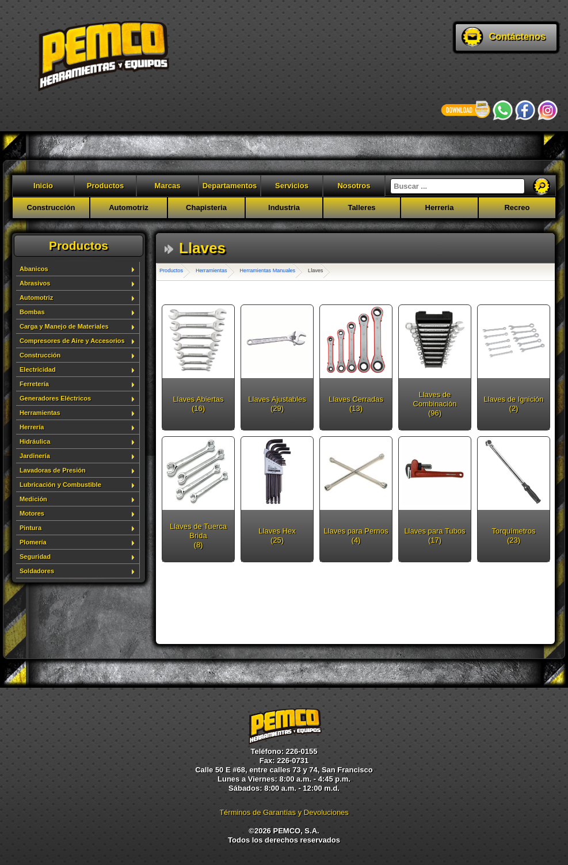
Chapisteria (206, 207)
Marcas (168, 185)
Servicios (291, 185)
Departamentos (230, 185)
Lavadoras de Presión (53, 470)
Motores (32, 513)
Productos (105, 185)
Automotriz (128, 207)
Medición (33, 499)
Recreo (516, 207)
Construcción (51, 207)
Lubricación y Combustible (60, 484)
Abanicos (34, 268)
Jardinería (35, 455)
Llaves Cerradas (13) (356, 404)
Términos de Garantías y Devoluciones (284, 812)
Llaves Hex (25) (276, 535)
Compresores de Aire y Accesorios (72, 340)
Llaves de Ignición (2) (513, 404)
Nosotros (353, 185)
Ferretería (34, 383)
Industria (284, 207)
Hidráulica (35, 441)
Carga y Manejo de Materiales (64, 326)
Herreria (439, 207)
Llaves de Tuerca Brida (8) (198, 535)
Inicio (43, 185)
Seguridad (35, 556)
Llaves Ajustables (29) (277, 404)
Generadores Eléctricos (55, 398)
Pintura (30, 527)
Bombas (32, 311)
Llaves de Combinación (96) (435, 403)
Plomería (33, 542)
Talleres (361, 207)
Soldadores (37, 570)
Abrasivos (35, 283)
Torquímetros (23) (514, 535)
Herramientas (40, 412)
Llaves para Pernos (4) (355, 535)
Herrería (32, 427)
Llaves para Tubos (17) (434, 535)
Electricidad (38, 369)
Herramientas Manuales (268, 270)
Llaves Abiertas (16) (198, 404)
